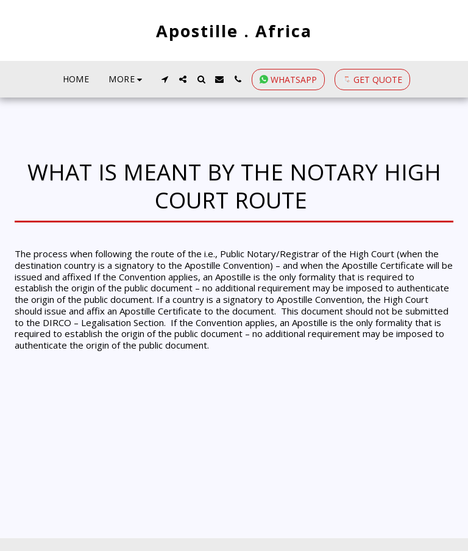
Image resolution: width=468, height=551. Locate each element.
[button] (164, 79)
